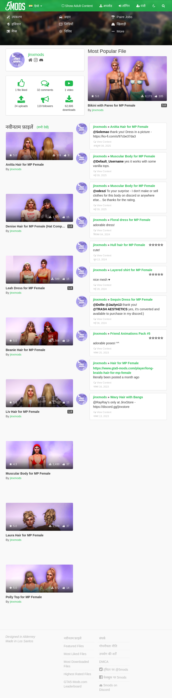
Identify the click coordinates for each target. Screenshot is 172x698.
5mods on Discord (108, 687)
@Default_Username (108, 161)
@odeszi (99, 191)
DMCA (103, 662)
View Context (102, 141)
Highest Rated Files (77, 674)
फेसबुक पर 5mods (113, 677)
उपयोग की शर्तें (107, 654)
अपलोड (105, 6)
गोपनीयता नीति (108, 646)
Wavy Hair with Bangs (126, 397)
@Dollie (99, 304)
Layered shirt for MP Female (131, 270)
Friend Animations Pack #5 (130, 333)
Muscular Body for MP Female (132, 156)
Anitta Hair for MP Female (129, 126)
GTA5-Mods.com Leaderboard (75, 684)
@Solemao (101, 132)
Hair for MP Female (124, 363)
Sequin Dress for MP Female (131, 299)
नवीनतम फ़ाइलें (73, 638)
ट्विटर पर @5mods (113, 670)
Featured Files (74, 646)
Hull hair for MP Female (127, 245)
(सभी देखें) (43, 127)
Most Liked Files (75, 654)
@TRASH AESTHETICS (110, 309)
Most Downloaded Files (76, 664)
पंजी (141, 6)
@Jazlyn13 (113, 304)
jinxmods (36, 54)
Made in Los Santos (19, 641)
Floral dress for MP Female (130, 220)
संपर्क (102, 638)
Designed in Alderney (20, 636)
